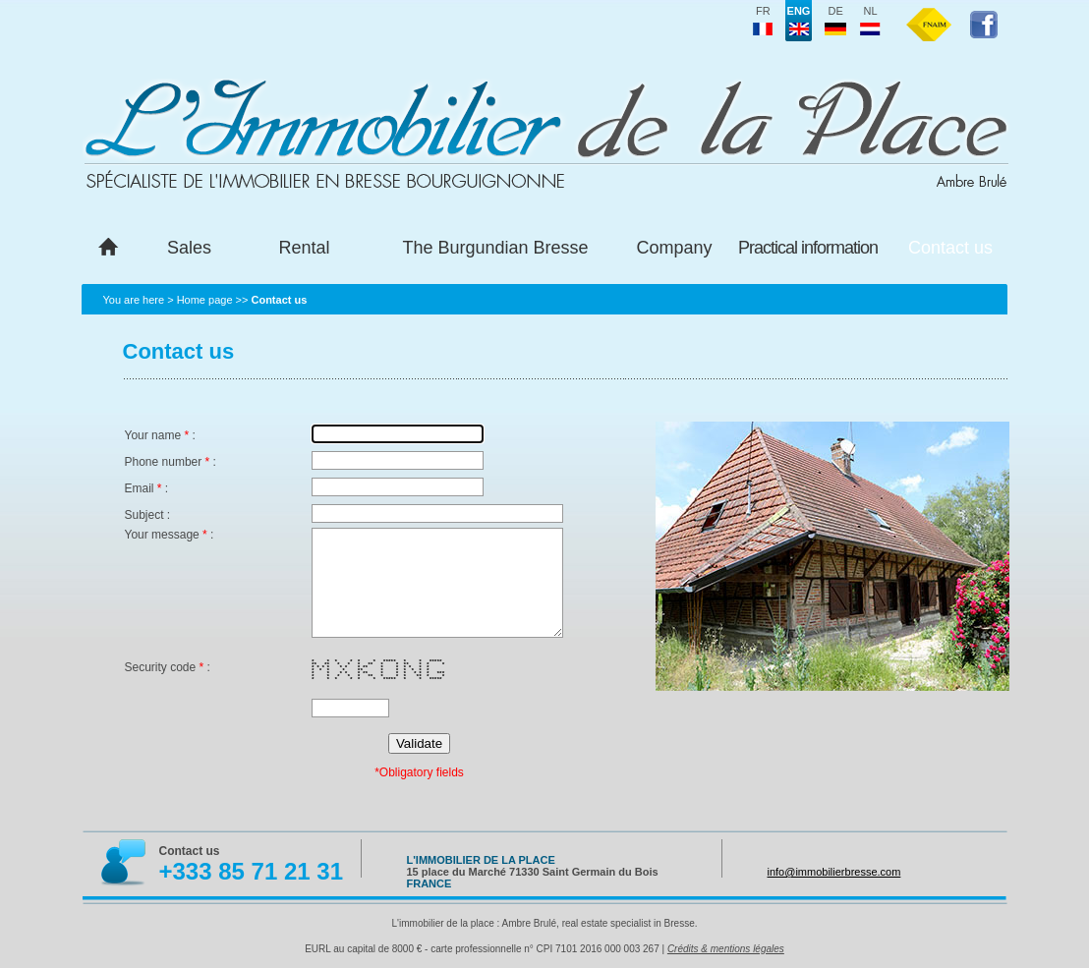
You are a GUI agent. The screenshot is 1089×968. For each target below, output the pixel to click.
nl (870, 21)
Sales (189, 247)
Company (674, 247)
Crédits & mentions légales (725, 948)
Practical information (808, 247)
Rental (303, 247)
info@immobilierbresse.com (834, 872)
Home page (205, 300)
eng (799, 21)
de (835, 21)
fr (763, 21)
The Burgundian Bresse (495, 247)
